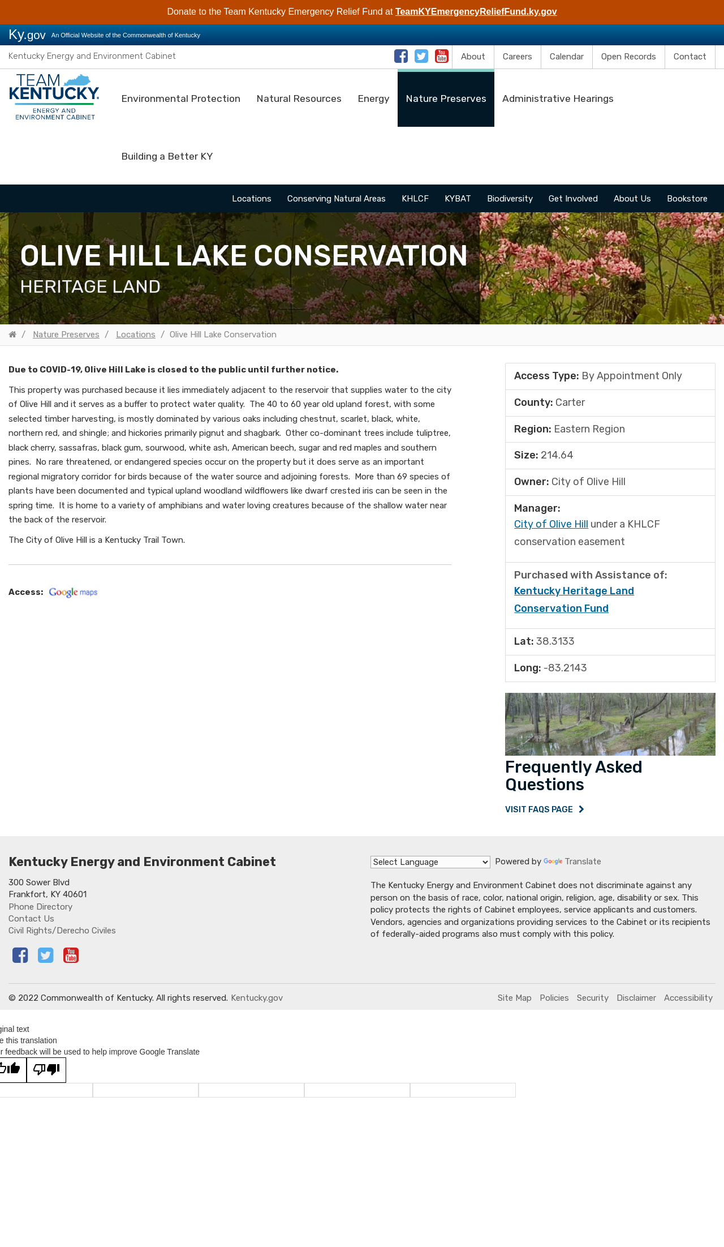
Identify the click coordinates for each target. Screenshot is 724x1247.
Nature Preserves (446, 98)
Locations (252, 199)
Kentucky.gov (257, 1002)
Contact (690, 57)
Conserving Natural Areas (336, 199)
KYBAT (458, 199)
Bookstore (687, 199)
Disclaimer (636, 1002)
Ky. (27, 34)
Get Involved (573, 199)
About (473, 57)
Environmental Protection (180, 98)
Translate (572, 867)
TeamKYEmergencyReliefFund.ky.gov (476, 11)
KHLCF (415, 199)
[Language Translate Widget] (430, 867)
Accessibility (688, 1002)
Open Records (628, 57)
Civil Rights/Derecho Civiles (62, 936)
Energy (373, 98)
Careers (517, 57)
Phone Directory (40, 911)
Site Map (515, 1002)
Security (593, 1002)
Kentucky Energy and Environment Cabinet (92, 56)
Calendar (567, 57)
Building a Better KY (167, 156)
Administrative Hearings (558, 98)
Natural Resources (299, 98)
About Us (632, 199)
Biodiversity (510, 199)
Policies (554, 1002)
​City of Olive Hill (551, 524)
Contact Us (31, 923)
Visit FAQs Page (539, 812)
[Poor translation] (46, 1074)
